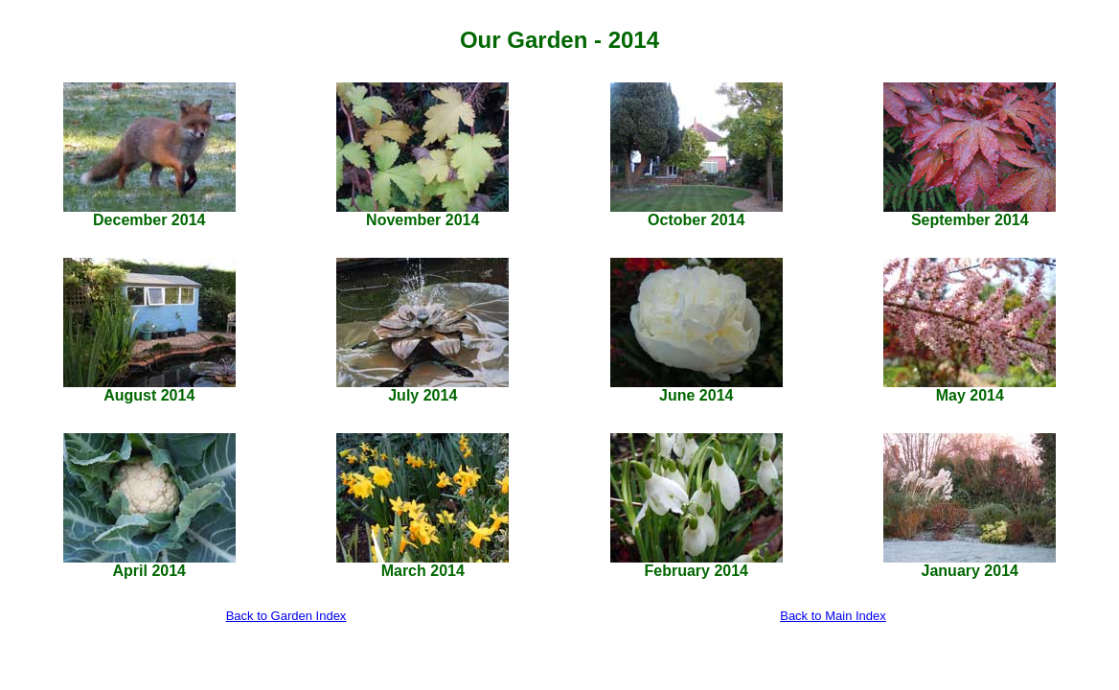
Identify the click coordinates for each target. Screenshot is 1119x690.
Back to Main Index (833, 616)
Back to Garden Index (286, 616)
